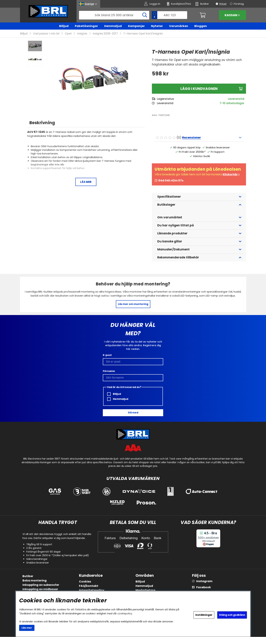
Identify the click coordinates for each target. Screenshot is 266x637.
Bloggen (200, 26)
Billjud (64, 26)
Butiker (27, 576)
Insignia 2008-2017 (105, 34)
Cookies (85, 582)
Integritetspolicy (91, 590)
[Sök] (114, 15)
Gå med (133, 412)
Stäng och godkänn (232, 615)
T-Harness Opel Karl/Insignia (143, 34)
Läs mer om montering (133, 304)
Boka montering (34, 581)
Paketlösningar (86, 26)
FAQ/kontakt (88, 586)
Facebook (203, 587)
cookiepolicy (124, 613)
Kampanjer (136, 26)
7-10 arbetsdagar (232, 103)
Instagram (204, 581)
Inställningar (203, 615)
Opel (68, 34)
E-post (107, 355)
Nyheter (157, 26)
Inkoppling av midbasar (40, 589)
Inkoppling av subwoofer (40, 585)
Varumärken (178, 26)
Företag (239, 4)
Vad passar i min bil (46, 34)
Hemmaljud (113, 26)
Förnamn (109, 371)
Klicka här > (231, 175)
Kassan (233, 15)
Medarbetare (145, 590)
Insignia (82, 34)
